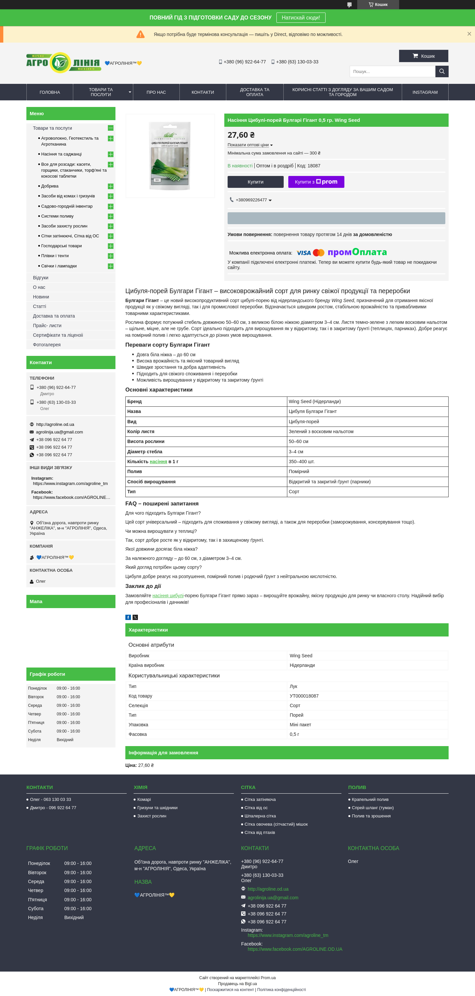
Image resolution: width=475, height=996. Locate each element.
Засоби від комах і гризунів (68, 195)
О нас (39, 287)
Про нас (156, 92)
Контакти (203, 92)
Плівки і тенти (55, 255)
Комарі (144, 799)
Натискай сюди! (301, 17)
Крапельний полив (370, 799)
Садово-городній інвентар (67, 206)
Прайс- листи (47, 325)
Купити (256, 182)
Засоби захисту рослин (64, 225)
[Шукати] (442, 71)
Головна (50, 92)
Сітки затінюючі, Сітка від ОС (70, 235)
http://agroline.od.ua (55, 424)
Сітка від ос (256, 807)
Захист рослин (151, 815)
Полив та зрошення (371, 815)
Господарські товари (61, 245)
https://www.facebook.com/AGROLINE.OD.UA (72, 497)
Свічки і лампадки (59, 265)
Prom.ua (268, 978)
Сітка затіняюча (260, 799)
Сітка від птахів (260, 832)
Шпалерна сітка (260, 815)
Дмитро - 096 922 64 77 (53, 807)
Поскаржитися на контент (230, 989)
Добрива (49, 186)
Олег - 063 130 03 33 (50, 799)
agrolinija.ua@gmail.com (59, 431)
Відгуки (40, 277)
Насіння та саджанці (61, 154)
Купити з (316, 182)
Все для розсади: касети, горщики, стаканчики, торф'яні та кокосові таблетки (74, 170)
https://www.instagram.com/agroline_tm (70, 483)
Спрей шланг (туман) (373, 807)
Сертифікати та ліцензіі (58, 335)
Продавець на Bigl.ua (237, 983)
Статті (39, 306)
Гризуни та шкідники (157, 807)
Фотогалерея (47, 344)
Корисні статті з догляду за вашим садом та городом (342, 92)
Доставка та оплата (254, 92)
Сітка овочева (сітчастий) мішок (276, 824)
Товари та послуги (101, 92)
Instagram (425, 92)
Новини (41, 296)
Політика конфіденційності (281, 989)
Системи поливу (57, 216)
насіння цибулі (167, 595)
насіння (158, 461)
